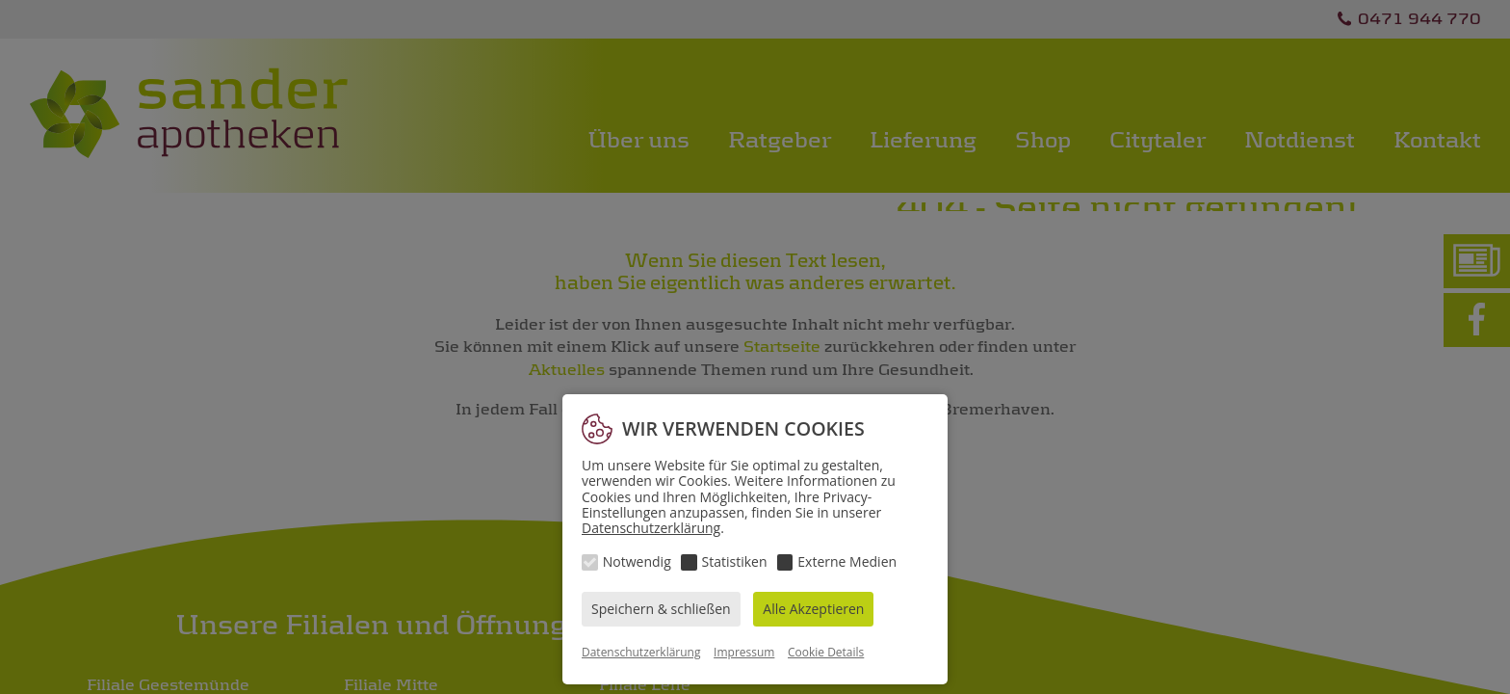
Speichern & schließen (661, 609)
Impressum (744, 652)
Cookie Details (826, 652)
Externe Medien (847, 561)
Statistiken (735, 561)
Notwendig (637, 561)
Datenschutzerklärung (651, 528)
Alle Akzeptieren (813, 609)
